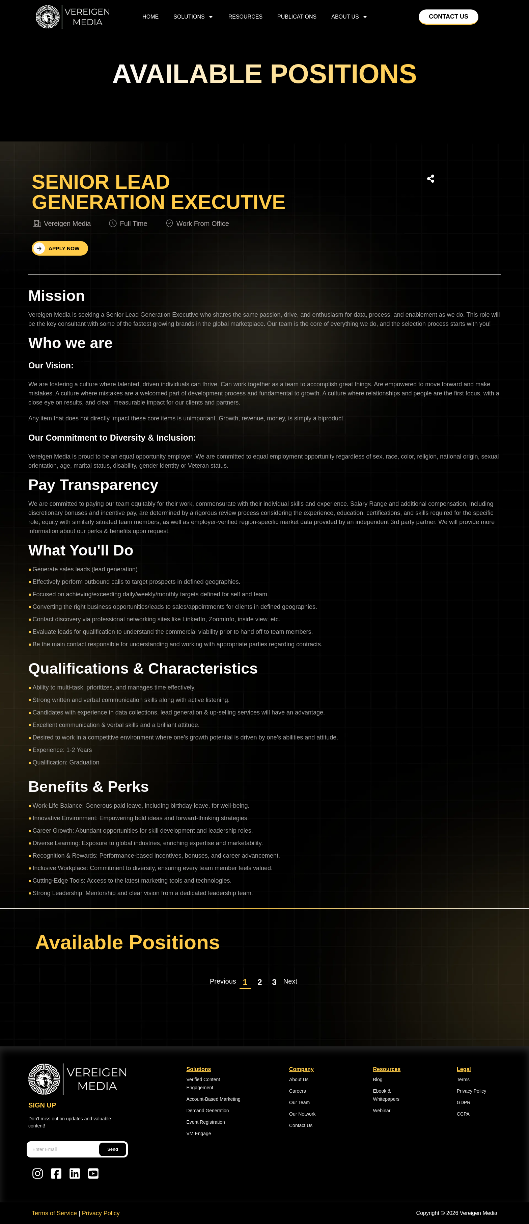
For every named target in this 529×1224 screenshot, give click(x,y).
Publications (296, 17)
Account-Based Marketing (214, 1099)
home (150, 17)
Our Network (302, 1114)
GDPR (463, 1102)
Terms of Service (54, 1213)
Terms (463, 1079)
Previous (223, 981)
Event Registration (206, 1122)
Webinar (382, 1110)
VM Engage (199, 1133)
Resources (245, 17)
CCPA (463, 1114)
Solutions (193, 17)
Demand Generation (208, 1110)
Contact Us (300, 1125)
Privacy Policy (471, 1091)
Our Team (299, 1102)
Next (290, 981)
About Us (349, 17)
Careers (297, 1091)
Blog (378, 1079)
